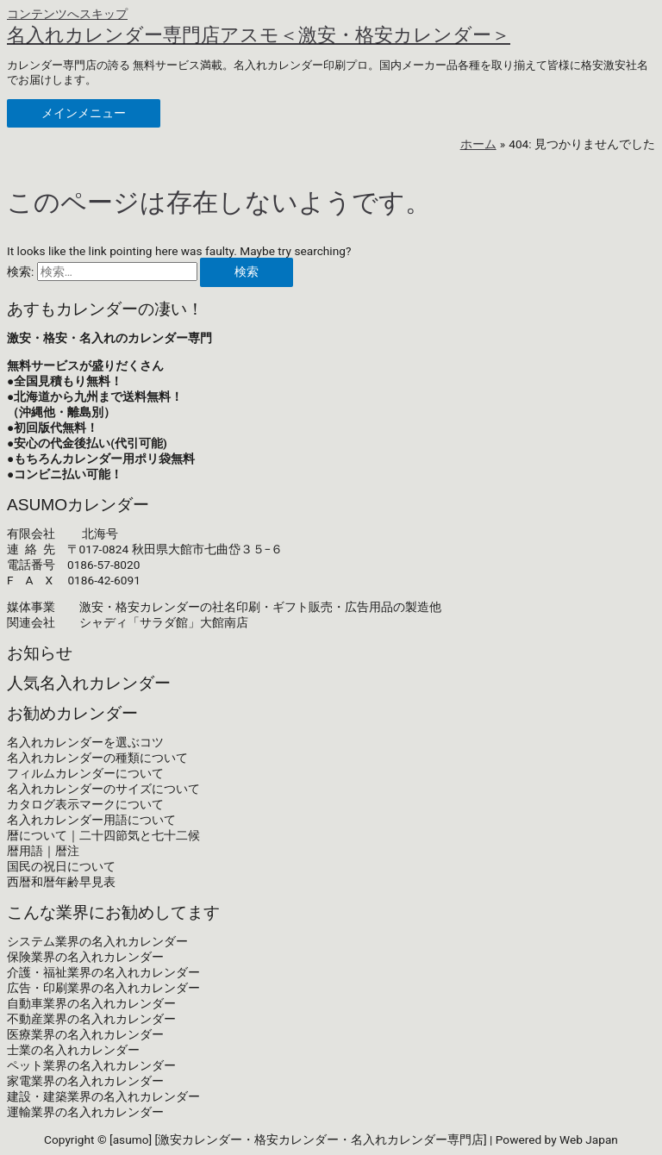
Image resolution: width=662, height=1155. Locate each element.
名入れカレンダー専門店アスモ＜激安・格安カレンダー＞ (258, 35)
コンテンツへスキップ (67, 14)
